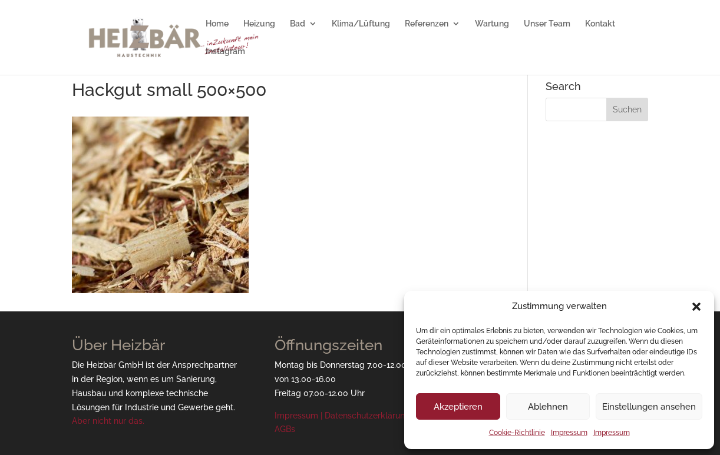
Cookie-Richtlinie (517, 433)
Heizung (259, 23)
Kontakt (600, 23)
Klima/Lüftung (361, 23)
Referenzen (426, 23)
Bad (297, 23)
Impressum (569, 433)
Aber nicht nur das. (108, 421)
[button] (696, 307)
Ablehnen (548, 406)
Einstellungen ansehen (649, 406)
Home (217, 23)
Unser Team (547, 23)
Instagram (225, 51)
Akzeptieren (458, 406)
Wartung (492, 23)
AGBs (285, 429)
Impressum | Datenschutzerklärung (342, 415)
